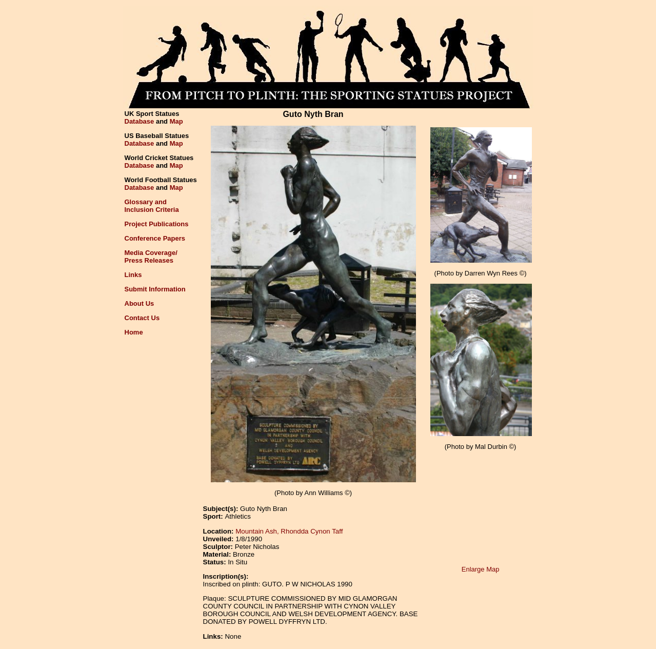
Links (133, 275)
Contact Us (142, 318)
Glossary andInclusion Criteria (152, 205)
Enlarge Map (481, 569)
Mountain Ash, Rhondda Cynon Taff (289, 531)
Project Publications (157, 224)
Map (176, 121)
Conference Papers (155, 238)
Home (134, 332)
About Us (139, 303)
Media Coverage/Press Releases (151, 256)
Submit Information (155, 289)
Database (139, 121)
